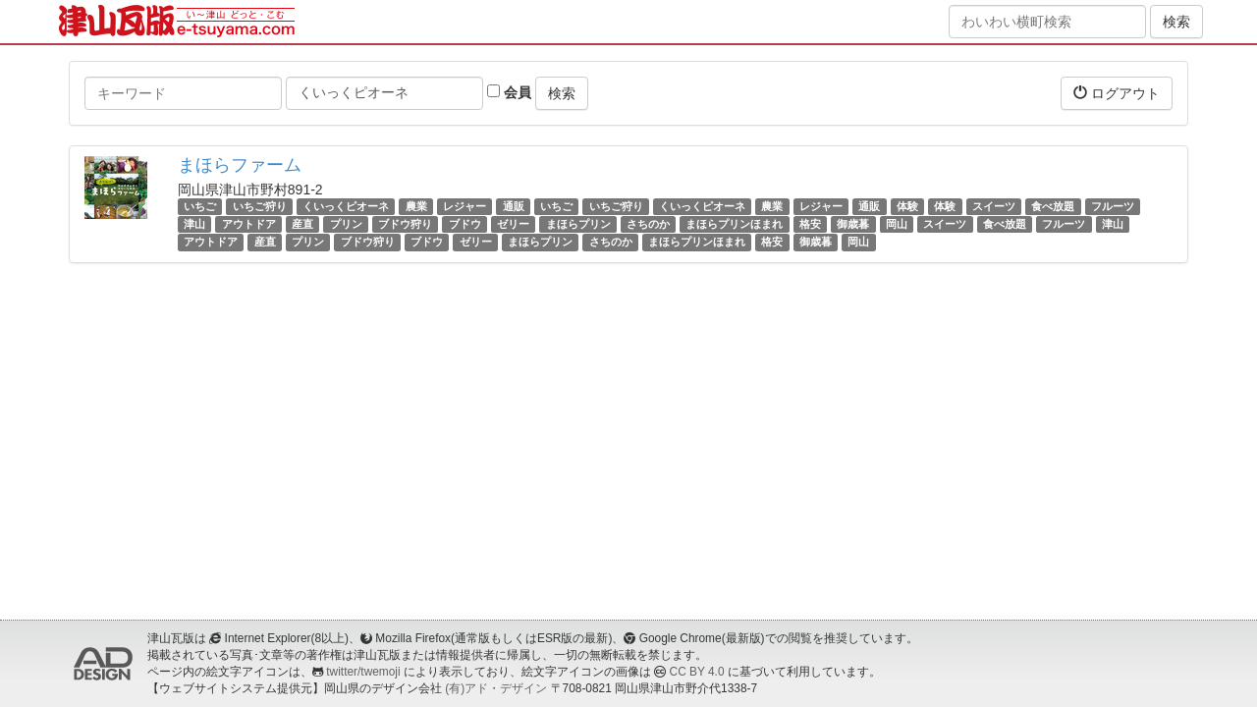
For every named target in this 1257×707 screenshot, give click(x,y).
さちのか (648, 224)
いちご (200, 206)
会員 (509, 92)
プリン (346, 224)
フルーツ (1112, 206)
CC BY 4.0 (697, 672)
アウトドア (249, 224)
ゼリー (513, 224)
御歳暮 (853, 224)
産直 (302, 224)
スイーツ (993, 206)
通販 (513, 206)
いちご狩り (260, 206)
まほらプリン (578, 224)
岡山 (896, 224)
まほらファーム (239, 165)
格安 (810, 224)
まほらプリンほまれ (734, 224)
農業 (416, 206)
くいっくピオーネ (345, 206)
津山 (194, 224)
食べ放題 (1052, 206)
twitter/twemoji (363, 672)
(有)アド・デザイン (496, 688)
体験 (907, 206)
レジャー (464, 206)
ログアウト (1116, 92)
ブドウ (465, 224)
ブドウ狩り (405, 224)
